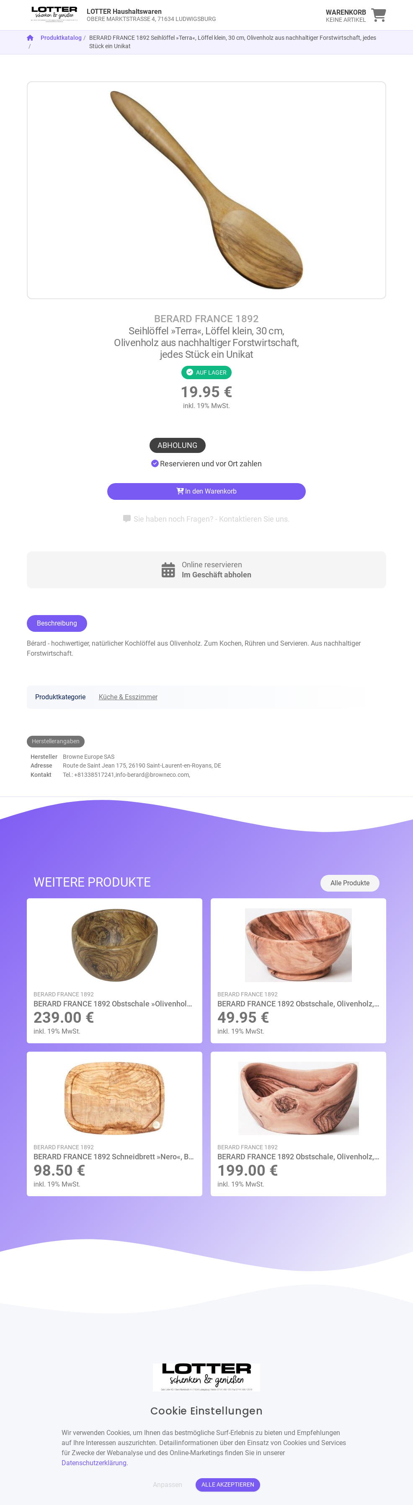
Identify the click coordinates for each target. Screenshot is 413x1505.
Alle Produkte (349, 883)
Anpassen (167, 1485)
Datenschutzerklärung (94, 1463)
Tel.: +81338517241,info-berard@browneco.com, (126, 774)
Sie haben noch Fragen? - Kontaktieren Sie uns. (206, 519)
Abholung (177, 445)
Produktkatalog (61, 37)
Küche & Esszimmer (128, 697)
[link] (162, 15)
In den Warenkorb (206, 491)
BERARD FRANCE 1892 (206, 319)
